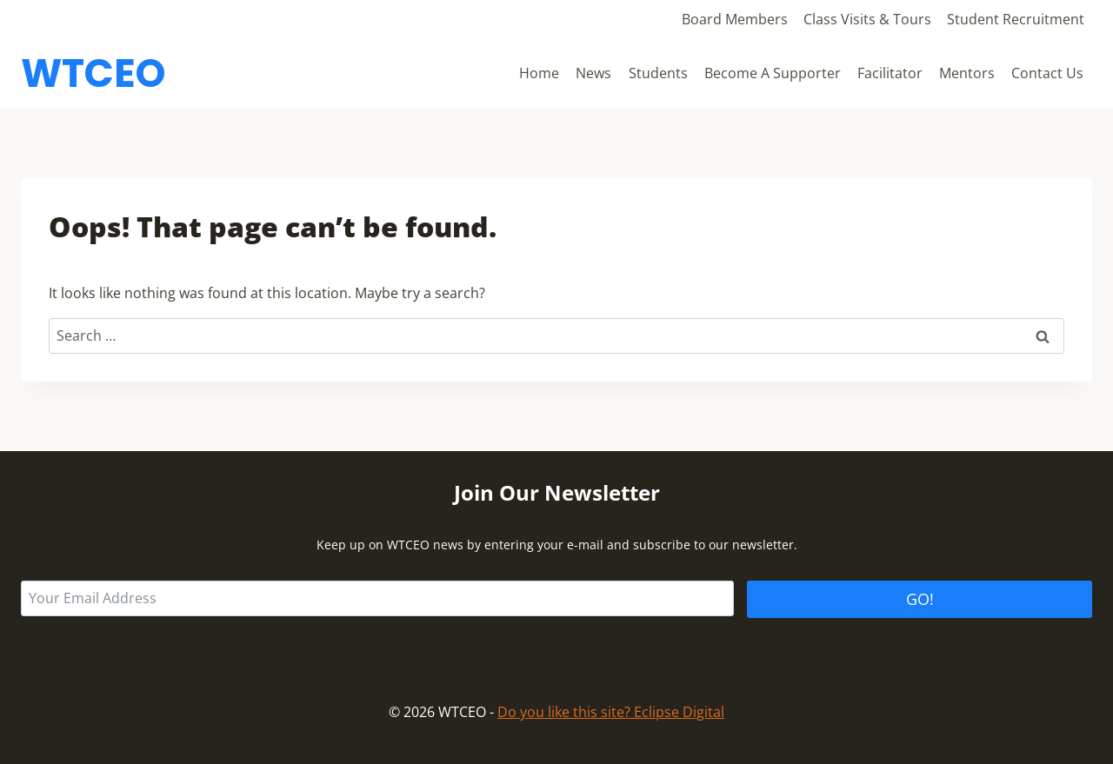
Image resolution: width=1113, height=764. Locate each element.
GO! (920, 598)
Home (539, 73)
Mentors (967, 73)
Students (658, 73)
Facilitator (890, 73)
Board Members (735, 19)
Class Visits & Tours (867, 19)
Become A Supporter (772, 73)
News (593, 73)
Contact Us (1047, 73)
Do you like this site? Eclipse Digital (610, 711)
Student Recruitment (1015, 19)
